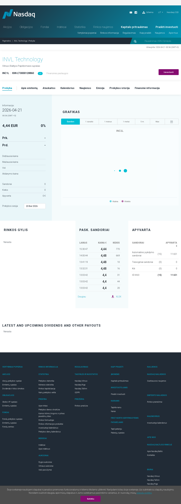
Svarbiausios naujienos (156, 381)
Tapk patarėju (116, 429)
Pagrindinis (6, 41)
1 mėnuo (108, 122)
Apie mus (173, 33)
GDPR (77, 392)
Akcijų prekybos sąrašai (12, 381)
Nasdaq (18, 14)
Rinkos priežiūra (81, 406)
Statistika (79, 27)
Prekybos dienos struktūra (49, 410)
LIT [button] (159, 12)
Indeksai (61, 27)
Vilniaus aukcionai (46, 466)
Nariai (113, 411)
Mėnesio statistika (46, 385)
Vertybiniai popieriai (87, 33)
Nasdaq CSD (173, 12)
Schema (147, 12)
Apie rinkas (43, 406)
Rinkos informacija (109, 33)
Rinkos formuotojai (46, 420)
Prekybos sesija (10, 206)
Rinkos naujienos (103, 27)
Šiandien (70, 122)
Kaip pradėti (145, 33)
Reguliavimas (129, 33)
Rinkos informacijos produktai (51, 424)
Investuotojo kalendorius (48, 428)
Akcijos (7, 27)
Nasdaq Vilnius (81, 381)
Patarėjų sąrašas (118, 433)
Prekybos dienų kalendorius (50, 432)
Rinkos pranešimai (154, 402)
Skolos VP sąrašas (9, 402)
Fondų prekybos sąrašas (12, 419)
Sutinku (90, 499)
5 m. (142, 122)
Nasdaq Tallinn (81, 389)
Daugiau (82, 296)
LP (40, 73)
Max (157, 122)
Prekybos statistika (46, 381)
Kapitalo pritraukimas (134, 27)
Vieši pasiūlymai (45, 470)
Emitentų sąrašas (9, 385)
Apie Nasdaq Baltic (155, 451)
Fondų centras (8, 427)
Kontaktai (151, 455)
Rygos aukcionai (45, 462)
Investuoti (169, 72)
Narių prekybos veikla (47, 392)
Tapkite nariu (116, 407)
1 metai (126, 122)
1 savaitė (89, 122)
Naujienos (160, 33)
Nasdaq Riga (80, 385)
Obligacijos (26, 27)
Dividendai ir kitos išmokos (13, 389)
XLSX (118, 296)
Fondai (45, 27)
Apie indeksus (44, 449)
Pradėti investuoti (167, 27)
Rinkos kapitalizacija (47, 389)
